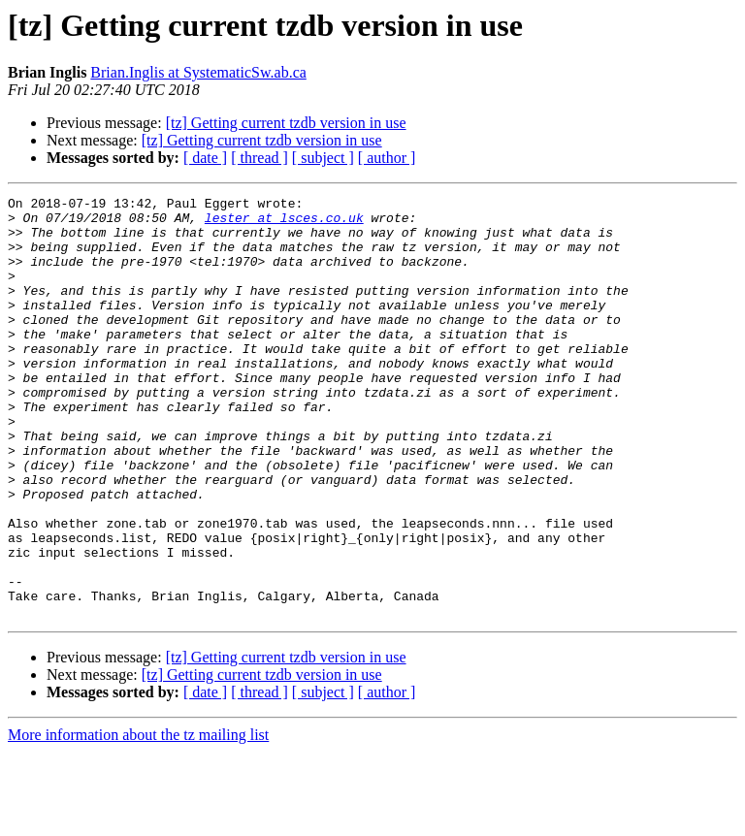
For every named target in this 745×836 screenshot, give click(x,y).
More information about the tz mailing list (138, 819)
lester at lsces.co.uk (284, 223)
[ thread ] (259, 157)
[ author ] (387, 157)
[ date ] (205, 157)
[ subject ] (323, 157)
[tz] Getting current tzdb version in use (286, 122)
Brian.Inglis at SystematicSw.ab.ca (198, 72)
